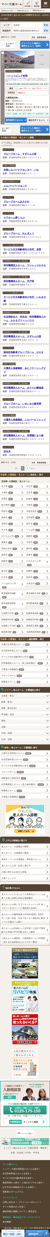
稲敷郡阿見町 (10, 619)
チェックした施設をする (35, 1233)
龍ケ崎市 (8, 505)
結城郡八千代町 (11, 626)
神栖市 (32, 571)
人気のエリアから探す (32, 1182)
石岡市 (7, 499)
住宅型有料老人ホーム (13, 71)
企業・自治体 (17, 1153)
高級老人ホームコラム (13, 1192)
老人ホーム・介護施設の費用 (15, 853)
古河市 (32, 492)
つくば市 (33, 530)
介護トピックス (8, 878)
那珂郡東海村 (34, 603)
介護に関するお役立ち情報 (14, 872)
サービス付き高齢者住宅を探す (17, 1178)
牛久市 (7, 530)
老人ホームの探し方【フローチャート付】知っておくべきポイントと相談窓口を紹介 (23, 906)
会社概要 (7, 1222)
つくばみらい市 (8, 585)
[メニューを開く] (45, 4)
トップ (6, 1148)
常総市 (7, 511)
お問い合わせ (9, 1202)
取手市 (32, 524)
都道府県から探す (11, 1182)
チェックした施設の (34, 44)
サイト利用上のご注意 (13, 1207)
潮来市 (6, 542)
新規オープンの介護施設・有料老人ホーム (21, 859)
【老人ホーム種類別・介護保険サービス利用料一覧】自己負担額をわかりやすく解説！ (23, 940)
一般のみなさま (18, 1148)
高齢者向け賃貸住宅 (13, 778)
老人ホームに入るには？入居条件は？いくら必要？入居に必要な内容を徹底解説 (23, 896)
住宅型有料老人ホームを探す (16, 1173)
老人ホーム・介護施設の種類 (15, 846)
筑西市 (7, 555)
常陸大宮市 (9, 548)
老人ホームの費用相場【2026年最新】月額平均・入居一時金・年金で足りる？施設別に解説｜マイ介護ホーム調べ (23, 918)
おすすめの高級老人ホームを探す (18, 1187)
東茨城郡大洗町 (36, 593)
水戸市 (7, 486)
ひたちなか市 (10, 536)
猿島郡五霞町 (34, 626)
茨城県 (11, 84)
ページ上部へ (27, 1133)
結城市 (32, 499)
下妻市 (32, 505)
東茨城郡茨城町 (8, 595)
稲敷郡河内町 (34, 619)
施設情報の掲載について (14, 1211)
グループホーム (8, 150)
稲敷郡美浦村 (34, 613)
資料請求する (14, 120)
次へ (33, 468)
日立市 (32, 486)
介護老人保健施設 (9, 166)
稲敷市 (7, 561)
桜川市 (7, 571)
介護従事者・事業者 (37, 1148)
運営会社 (32, 1211)
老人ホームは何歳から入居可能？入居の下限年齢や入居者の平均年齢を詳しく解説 (23, 930)
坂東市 (32, 555)
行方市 (7, 577)
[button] (25, 25)
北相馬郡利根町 (36, 632)
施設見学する (36, 120)
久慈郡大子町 (10, 613)
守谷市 (32, 542)
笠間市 (15, 84)
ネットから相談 (23, 1122)
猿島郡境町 (8, 632)
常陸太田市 (34, 511)
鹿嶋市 (32, 536)
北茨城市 (33, 517)
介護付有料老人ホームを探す (25, 1169)
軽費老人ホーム (11, 682)
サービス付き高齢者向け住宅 (13, 245)
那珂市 (32, 548)
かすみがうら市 (33, 563)
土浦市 (7, 492)
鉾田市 (32, 577)
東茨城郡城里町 (8, 605)
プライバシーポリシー (28, 1202)
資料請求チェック (2, 62)
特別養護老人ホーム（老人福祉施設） (16, 261)
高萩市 (6, 517)
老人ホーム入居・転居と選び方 (16, 866)
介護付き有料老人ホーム (11, 181)
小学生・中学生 (32, 1153)
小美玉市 (33, 583)
